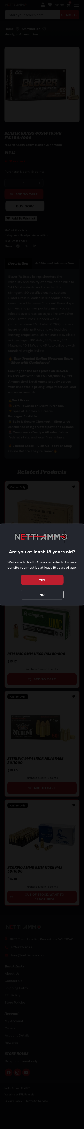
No (42, 594)
